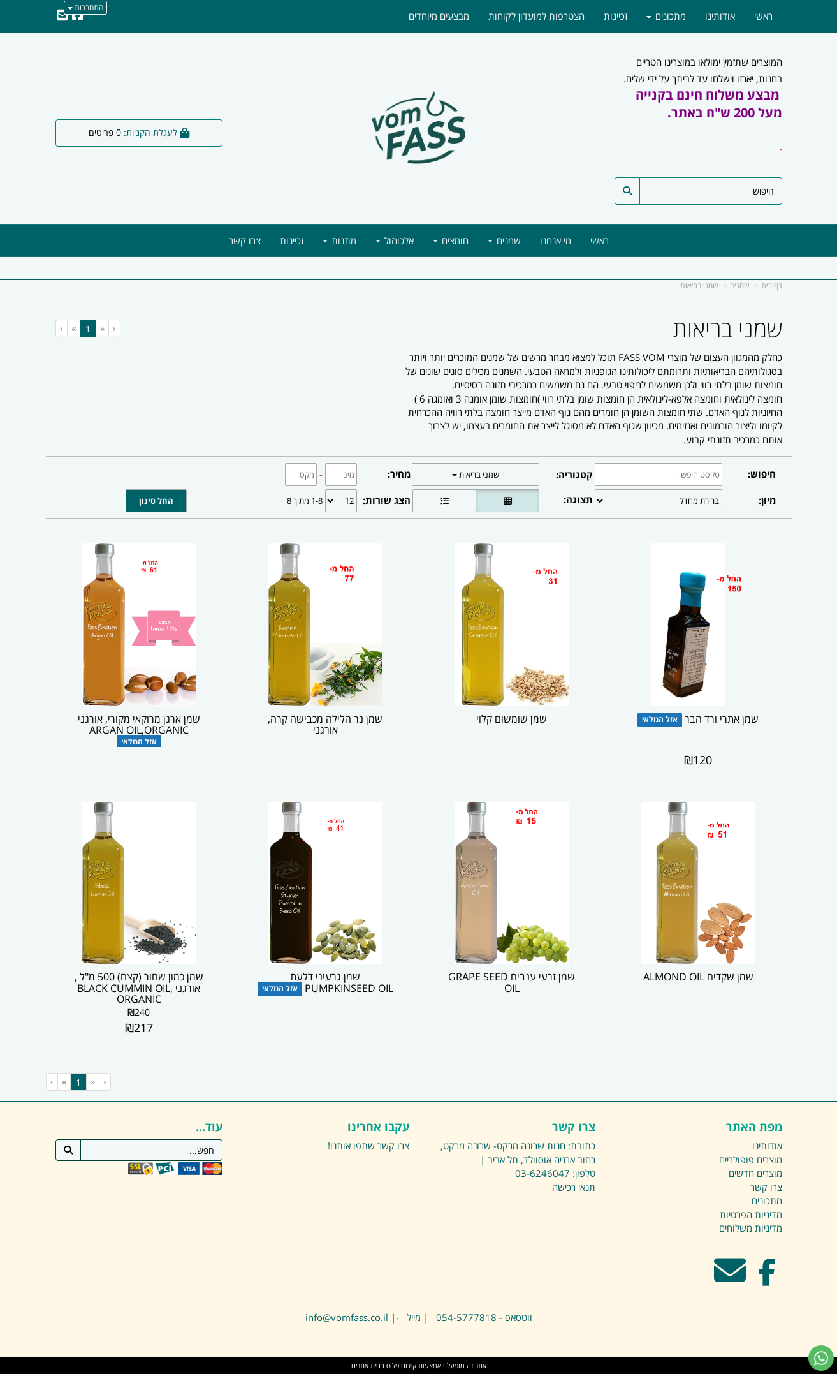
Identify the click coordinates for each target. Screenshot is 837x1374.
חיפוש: (762, 474)
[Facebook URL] (78, 16)
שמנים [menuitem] (504, 240)
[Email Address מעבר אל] (730, 1278)
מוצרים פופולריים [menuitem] (750, 1159)
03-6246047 (542, 1173)
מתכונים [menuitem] (666, 16)
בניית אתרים (367, 1365)
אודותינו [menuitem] (720, 16)
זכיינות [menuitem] (291, 240)
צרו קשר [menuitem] (245, 240)
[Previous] (102, 328)
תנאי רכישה (573, 1187)
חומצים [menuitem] (451, 240)
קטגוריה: (574, 474)
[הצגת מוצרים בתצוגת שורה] (444, 500)
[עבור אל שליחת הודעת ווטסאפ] (821, 1358)
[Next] (73, 328)
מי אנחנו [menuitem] (555, 240)
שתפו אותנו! (351, 1145)
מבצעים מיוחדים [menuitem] (439, 16)
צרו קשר (393, 1145)
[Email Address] (62, 16)
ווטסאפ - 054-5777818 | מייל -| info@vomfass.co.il (418, 1317)
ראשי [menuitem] (599, 240)
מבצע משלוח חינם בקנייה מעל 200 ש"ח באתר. (709, 103)
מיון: (767, 500)
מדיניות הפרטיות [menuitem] (751, 1214)
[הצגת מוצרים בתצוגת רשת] (507, 500)
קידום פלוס (400, 1365)
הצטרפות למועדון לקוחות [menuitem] (536, 16)
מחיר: (399, 474)
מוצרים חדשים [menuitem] (755, 1173)
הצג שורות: (387, 500)
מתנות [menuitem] (339, 240)
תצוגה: (578, 499)
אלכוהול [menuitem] (394, 240)
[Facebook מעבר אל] (767, 1278)
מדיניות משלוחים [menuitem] (750, 1228)
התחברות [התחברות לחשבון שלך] (85, 7)
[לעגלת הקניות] (139, 133)
